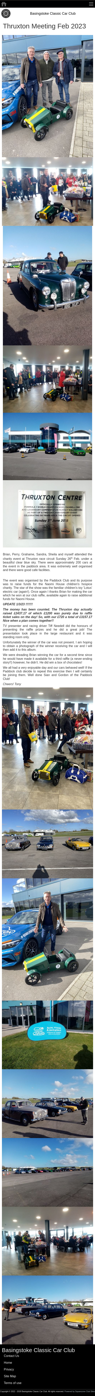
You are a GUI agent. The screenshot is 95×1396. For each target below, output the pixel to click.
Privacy (9, 1369)
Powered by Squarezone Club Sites (79, 1391)
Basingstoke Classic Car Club (53, 13)
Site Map (10, 1376)
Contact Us (11, 1356)
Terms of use (13, 1383)
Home (8, 1362)
